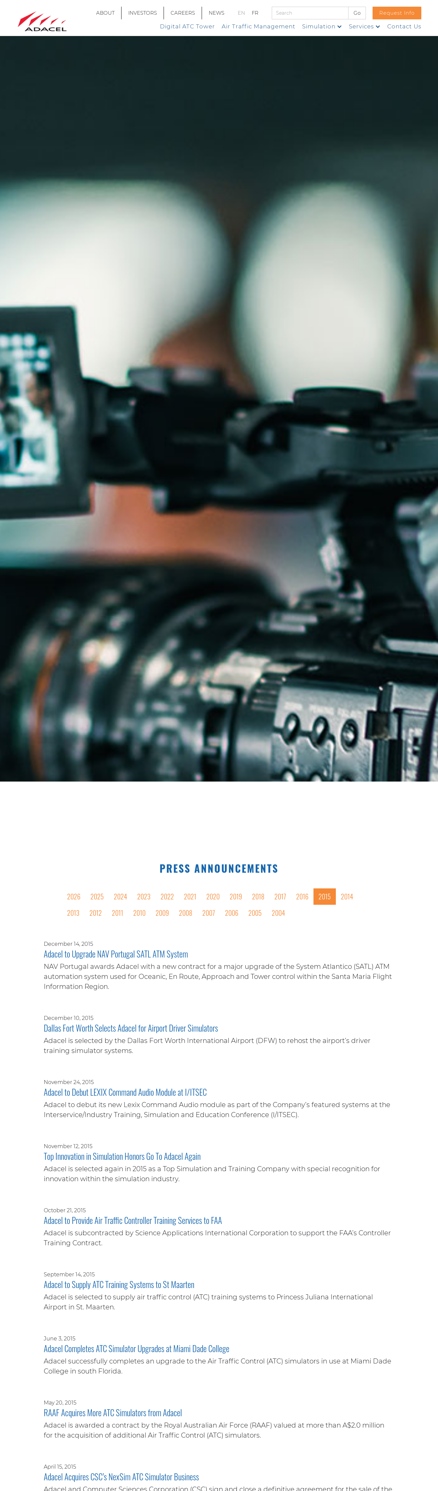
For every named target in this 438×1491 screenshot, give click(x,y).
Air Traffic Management (258, 26)
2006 (231, 913)
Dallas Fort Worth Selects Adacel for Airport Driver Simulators (131, 1028)
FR (255, 13)
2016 (302, 896)
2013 (73, 913)
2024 (120, 896)
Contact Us (404, 26)
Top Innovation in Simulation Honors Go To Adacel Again (122, 1156)
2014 (347, 896)
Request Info (397, 13)
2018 (258, 896)
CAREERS (183, 13)
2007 (208, 913)
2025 (97, 896)
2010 (139, 913)
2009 (162, 913)
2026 (73, 896)
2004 (278, 913)
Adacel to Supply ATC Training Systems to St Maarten (119, 1285)
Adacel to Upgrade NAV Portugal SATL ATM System (116, 954)
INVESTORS (142, 13)
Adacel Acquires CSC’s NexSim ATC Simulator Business (121, 1477)
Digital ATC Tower (187, 26)
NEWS (216, 13)
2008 (185, 913)
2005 (255, 913)
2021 (190, 896)
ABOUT (105, 13)
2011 (117, 913)
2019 (236, 896)
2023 (144, 896)
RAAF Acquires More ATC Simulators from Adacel (113, 1413)
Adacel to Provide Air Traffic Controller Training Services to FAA (133, 1221)
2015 (324, 896)
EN (241, 13)
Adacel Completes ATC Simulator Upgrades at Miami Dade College (136, 1349)
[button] (322, 26)
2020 (213, 896)
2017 (280, 896)
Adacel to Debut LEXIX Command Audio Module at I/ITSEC (125, 1092)
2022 (167, 896)
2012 (95, 913)
